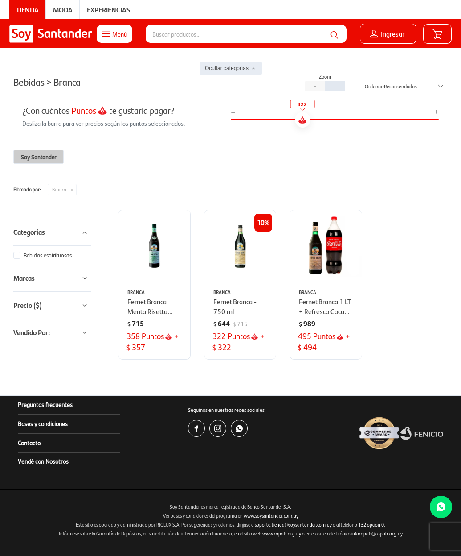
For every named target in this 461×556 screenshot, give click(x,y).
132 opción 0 (371, 524)
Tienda (27, 9)
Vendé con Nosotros (43, 460)
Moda (63, 9)
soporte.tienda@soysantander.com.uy (293, 524)
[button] (334, 34)
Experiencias (108, 9)
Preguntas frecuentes (45, 404)
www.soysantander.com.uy (271, 515)
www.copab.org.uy (281, 533)
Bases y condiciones (43, 423)
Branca (59, 189)
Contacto (29, 442)
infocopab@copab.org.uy (377, 533)
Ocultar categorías (227, 68)
